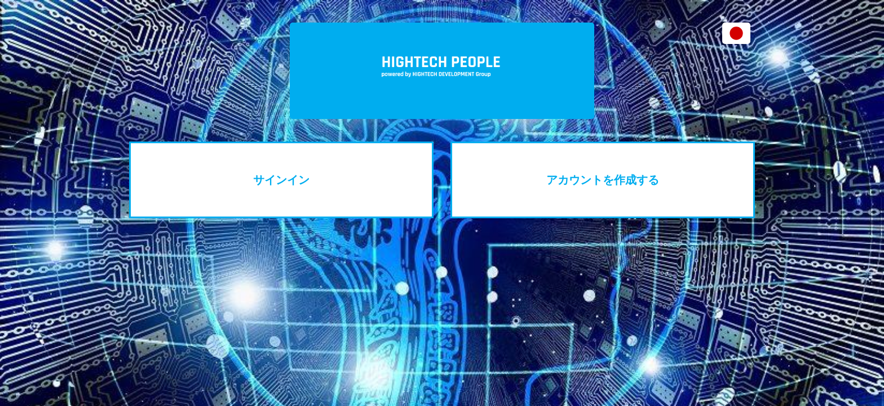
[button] (736, 33)
